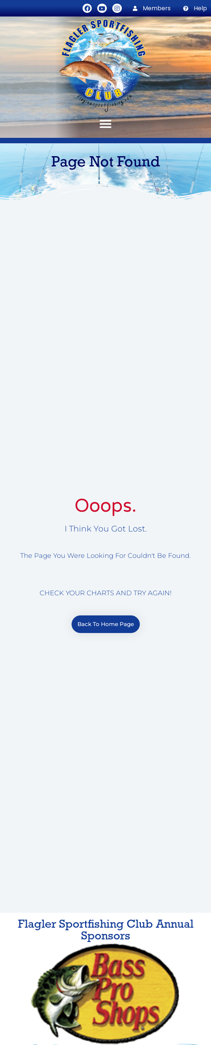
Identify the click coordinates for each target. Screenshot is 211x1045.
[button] (105, 123)
